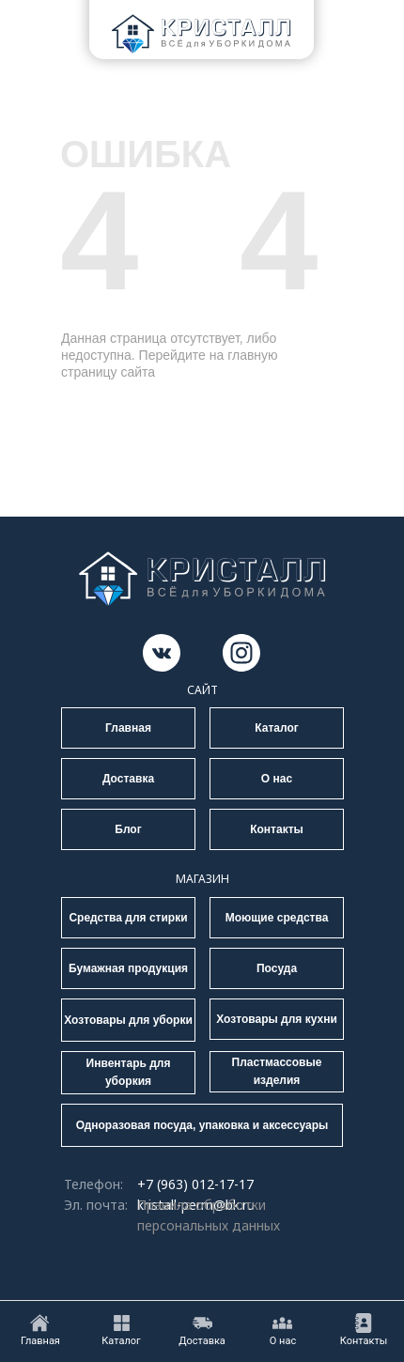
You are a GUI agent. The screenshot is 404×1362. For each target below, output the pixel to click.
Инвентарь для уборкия (128, 1072)
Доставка (128, 778)
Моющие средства (277, 917)
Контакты (276, 829)
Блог (128, 829)
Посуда (276, 968)
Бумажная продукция (128, 968)
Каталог (277, 728)
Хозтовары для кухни (276, 1019)
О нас (276, 778)
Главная (128, 728)
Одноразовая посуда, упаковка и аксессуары (202, 1125)
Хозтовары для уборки (128, 1020)
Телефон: (93, 1184)
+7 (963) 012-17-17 (195, 1184)
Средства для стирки (128, 917)
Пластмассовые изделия (277, 1071)
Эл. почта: (96, 1205)
